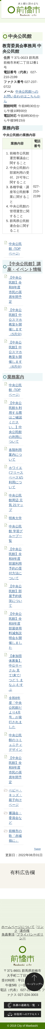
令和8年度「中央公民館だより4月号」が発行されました (15, 712)
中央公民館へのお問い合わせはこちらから (22, 96)
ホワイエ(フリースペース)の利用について (16, 477)
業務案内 (15, 377)
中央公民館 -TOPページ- (15, 248)
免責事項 (8, 934)
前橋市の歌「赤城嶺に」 (15, 835)
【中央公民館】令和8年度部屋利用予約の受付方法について (15, 563)
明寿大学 (15, 518)
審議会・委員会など (15, 818)
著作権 (25, 930)
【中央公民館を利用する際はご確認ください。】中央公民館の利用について (15, 422)
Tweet (37, 849)
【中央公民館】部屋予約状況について (15, 595)
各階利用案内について (15, 454)
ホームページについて (18, 927)
